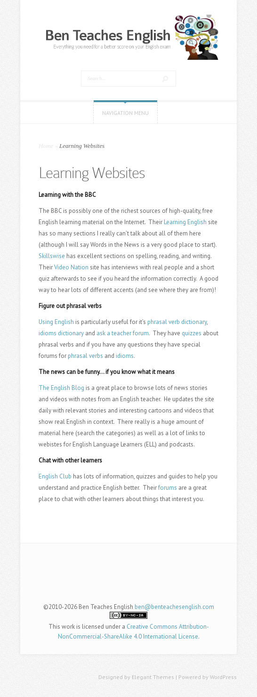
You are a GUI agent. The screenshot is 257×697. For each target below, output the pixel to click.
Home (46, 145)
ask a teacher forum (122, 333)
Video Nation (71, 267)
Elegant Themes (153, 677)
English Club (55, 476)
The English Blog (61, 388)
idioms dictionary (61, 333)
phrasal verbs (85, 356)
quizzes (191, 333)
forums (167, 488)
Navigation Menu (125, 112)
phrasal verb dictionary (177, 322)
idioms (125, 356)
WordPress (223, 677)
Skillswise (52, 256)
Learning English (185, 222)
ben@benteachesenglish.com (174, 607)
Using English (56, 322)
